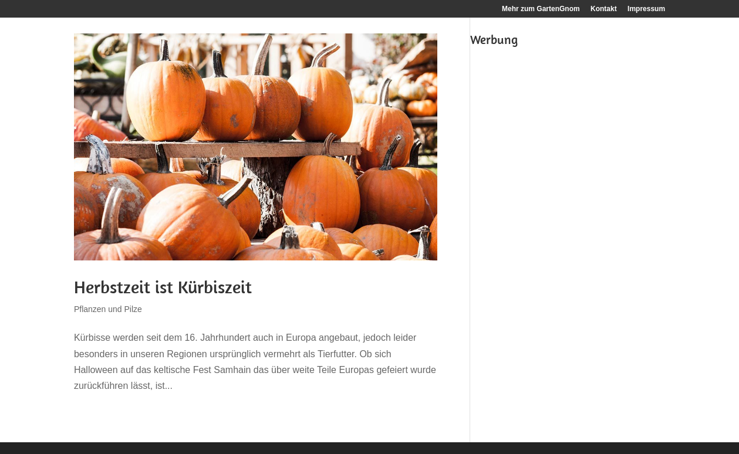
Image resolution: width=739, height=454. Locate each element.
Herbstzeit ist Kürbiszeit (163, 287)
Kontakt (603, 9)
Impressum (646, 9)
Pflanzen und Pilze (108, 309)
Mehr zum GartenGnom (541, 9)
